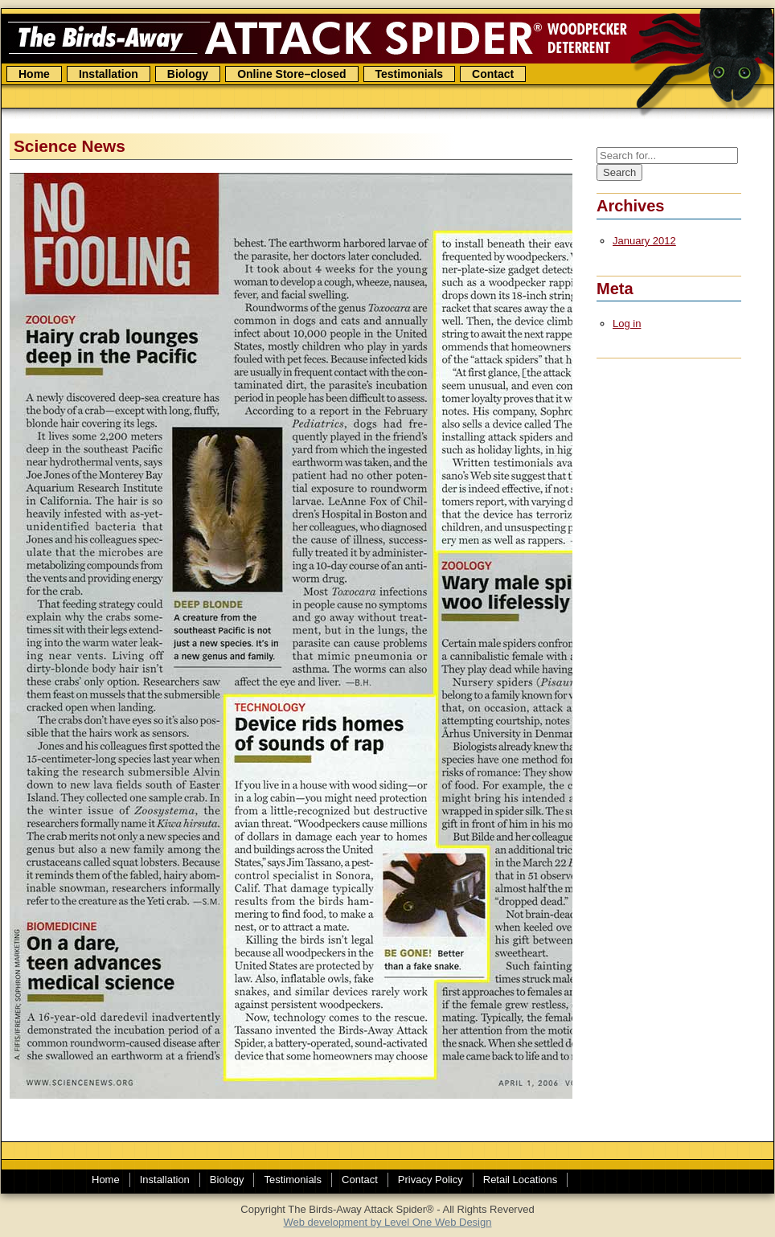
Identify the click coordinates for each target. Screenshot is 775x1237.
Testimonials (409, 74)
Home (34, 74)
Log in (627, 323)
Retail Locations (520, 1180)
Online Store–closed (291, 74)
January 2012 (644, 241)
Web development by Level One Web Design (388, 1222)
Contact (493, 74)
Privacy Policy (430, 1180)
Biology (187, 74)
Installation (108, 74)
